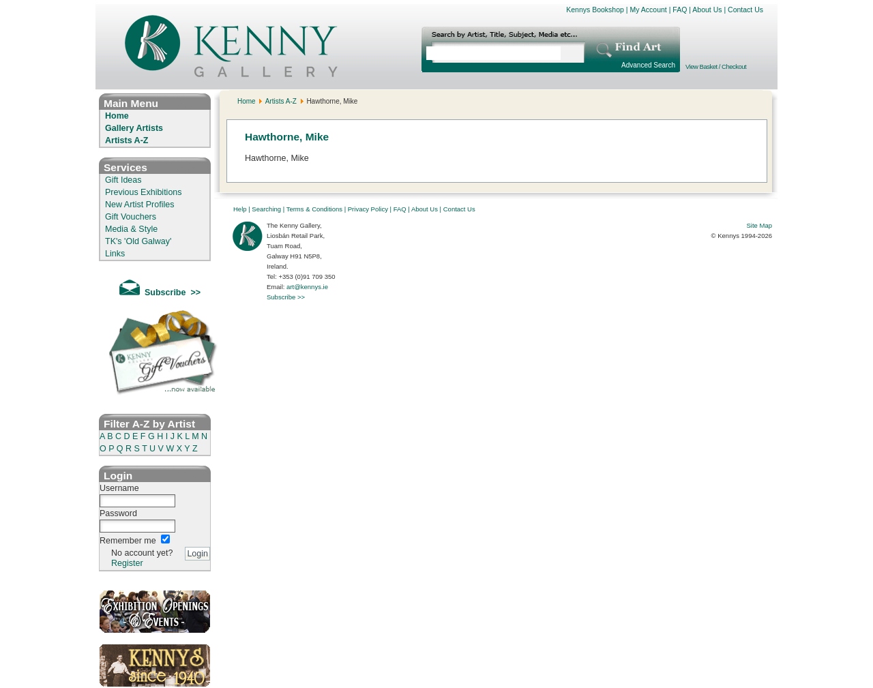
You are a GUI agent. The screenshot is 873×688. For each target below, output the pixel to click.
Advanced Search (648, 65)
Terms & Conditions (314, 209)
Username (119, 488)
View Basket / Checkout (715, 66)
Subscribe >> (286, 297)
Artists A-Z (126, 140)
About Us (707, 9)
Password (118, 513)
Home (117, 116)
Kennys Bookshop (595, 9)
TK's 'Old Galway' (138, 241)
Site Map (760, 225)
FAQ (679, 9)
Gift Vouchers (130, 217)
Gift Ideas (123, 180)
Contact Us (745, 9)
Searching (266, 209)
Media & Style (131, 229)
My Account (648, 9)
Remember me (128, 540)
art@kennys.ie (307, 286)
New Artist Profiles (139, 204)
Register (127, 563)
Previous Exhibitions (143, 192)
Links (115, 253)
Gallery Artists (134, 128)
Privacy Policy (368, 209)
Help (240, 209)
